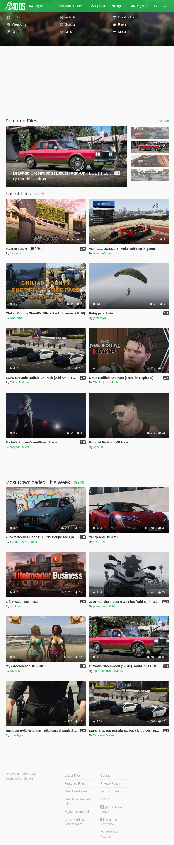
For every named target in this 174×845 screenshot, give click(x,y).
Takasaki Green (20, 382)
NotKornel (16, 318)
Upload (98, 6)
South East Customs (23, 541)
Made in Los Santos (20, 778)
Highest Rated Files (78, 812)
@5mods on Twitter (111, 809)
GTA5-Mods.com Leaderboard (76, 822)
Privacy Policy (110, 783)
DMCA (105, 799)
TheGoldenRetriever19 (108, 671)
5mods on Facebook (109, 822)
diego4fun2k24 (19, 447)
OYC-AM (99, 541)
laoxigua (15, 253)
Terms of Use (109, 791)
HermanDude (102, 253)
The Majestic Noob (105, 382)
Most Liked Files (76, 791)
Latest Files (73, 775)
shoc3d (98, 447)
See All (164, 121)
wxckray (15, 606)
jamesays (99, 318)
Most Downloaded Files (77, 801)
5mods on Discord (109, 834)
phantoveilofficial (104, 606)
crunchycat (17, 735)
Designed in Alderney (21, 774)
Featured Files (75, 783)
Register (139, 6)
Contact (105, 775)
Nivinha (15, 671)
